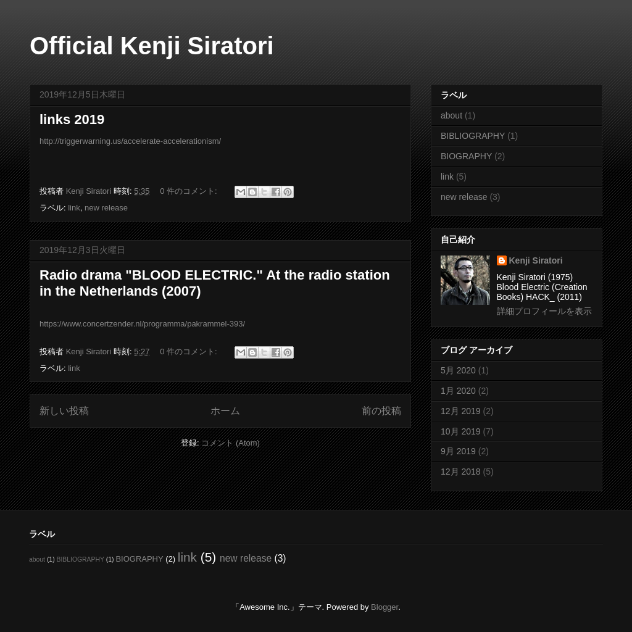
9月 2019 (458, 451)
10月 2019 (461, 431)
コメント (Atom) (230, 442)
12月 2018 (461, 471)
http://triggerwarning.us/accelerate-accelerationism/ (130, 141)
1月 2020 (458, 391)
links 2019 (72, 119)
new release (106, 207)
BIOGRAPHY (466, 156)
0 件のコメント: (189, 191)
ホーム (225, 410)
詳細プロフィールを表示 (544, 311)
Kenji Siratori (536, 260)
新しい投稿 (64, 410)
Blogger (384, 607)
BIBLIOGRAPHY (473, 136)
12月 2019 (461, 411)
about (451, 115)
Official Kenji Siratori (152, 45)
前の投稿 (381, 410)
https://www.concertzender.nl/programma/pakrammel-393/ (142, 323)
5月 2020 (458, 370)
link (74, 207)
